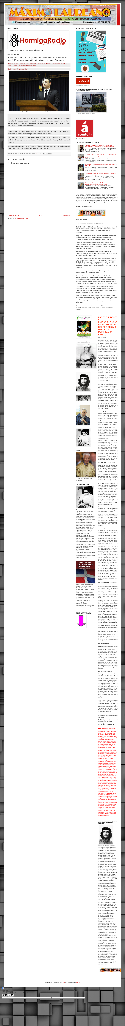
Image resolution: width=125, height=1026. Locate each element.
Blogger (78, 982)
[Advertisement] (39, 209)
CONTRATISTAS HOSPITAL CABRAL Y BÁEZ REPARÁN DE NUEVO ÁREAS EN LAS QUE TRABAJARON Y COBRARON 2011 (100, 156)
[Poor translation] (11, 995)
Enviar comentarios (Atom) (21, 218)
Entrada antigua (66, 215)
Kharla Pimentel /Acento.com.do (17, 69)
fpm (64, 982)
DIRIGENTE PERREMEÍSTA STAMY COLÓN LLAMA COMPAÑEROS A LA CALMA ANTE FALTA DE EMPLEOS (99, 146)
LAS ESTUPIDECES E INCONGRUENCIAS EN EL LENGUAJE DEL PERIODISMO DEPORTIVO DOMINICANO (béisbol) (107, 326)
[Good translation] (5, 995)
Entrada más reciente (13, 215)
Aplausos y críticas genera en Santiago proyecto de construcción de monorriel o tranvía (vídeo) (98, 183)
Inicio (40, 215)
